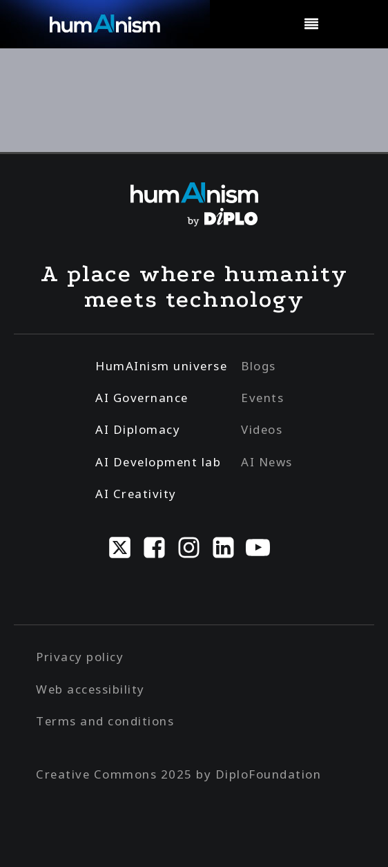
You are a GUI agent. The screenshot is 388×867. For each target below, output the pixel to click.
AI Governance (141, 398)
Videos (261, 429)
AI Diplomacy (137, 429)
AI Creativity (136, 494)
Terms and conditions (105, 721)
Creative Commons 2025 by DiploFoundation (178, 774)
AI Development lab (158, 462)
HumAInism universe (161, 366)
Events (262, 398)
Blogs (258, 366)
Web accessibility (90, 689)
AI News (267, 462)
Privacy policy (80, 657)
